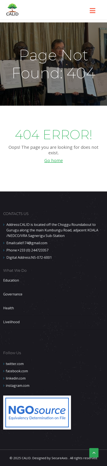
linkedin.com (16, 378)
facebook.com (17, 371)
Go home (53, 160)
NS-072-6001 (29, 257)
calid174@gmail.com (26, 243)
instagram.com (17, 385)
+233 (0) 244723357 (27, 250)
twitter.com (15, 363)
